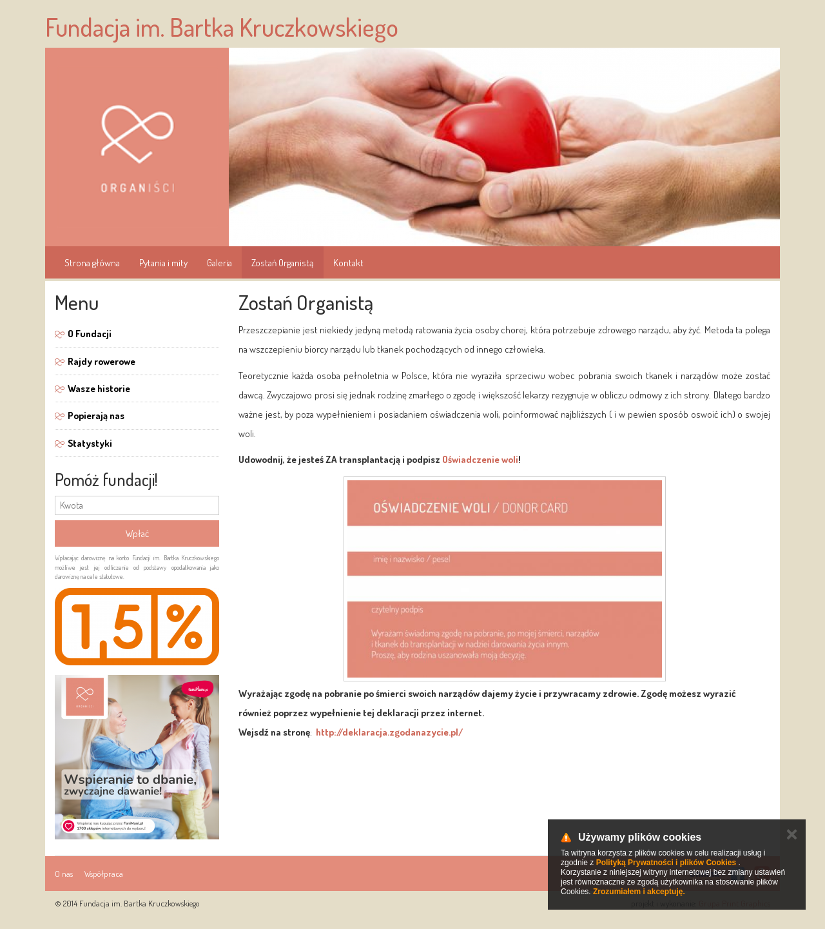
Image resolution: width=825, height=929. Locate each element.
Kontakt (348, 263)
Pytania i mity (163, 263)
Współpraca (103, 873)
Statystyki (90, 443)
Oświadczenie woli (480, 459)
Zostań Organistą (282, 263)
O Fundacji (90, 334)
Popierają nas (96, 415)
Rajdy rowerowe (101, 361)
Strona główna (92, 263)
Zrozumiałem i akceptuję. (639, 891)
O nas (64, 873)
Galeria (219, 263)
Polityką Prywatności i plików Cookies (666, 862)
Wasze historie (99, 388)
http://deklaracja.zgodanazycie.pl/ (389, 732)
